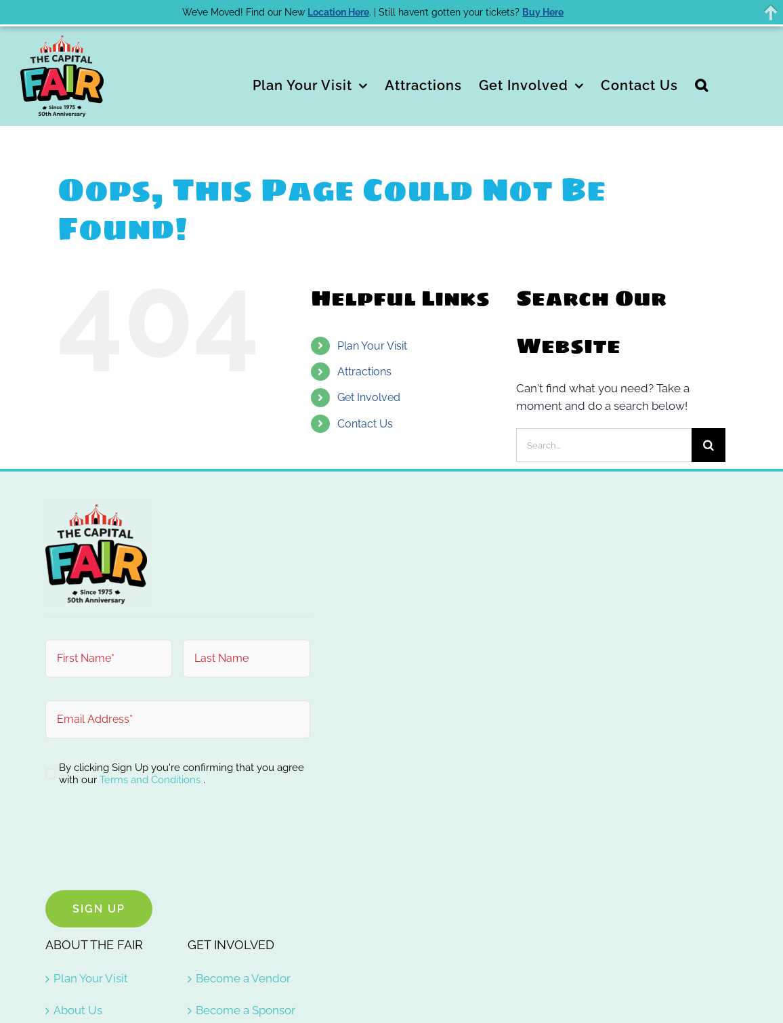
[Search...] (604, 445)
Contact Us (365, 423)
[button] (701, 84)
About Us (78, 1010)
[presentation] (148, 840)
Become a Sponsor (245, 1010)
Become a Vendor (243, 978)
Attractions (364, 371)
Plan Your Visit (372, 345)
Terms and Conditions (151, 780)
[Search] (708, 445)
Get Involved (368, 397)
